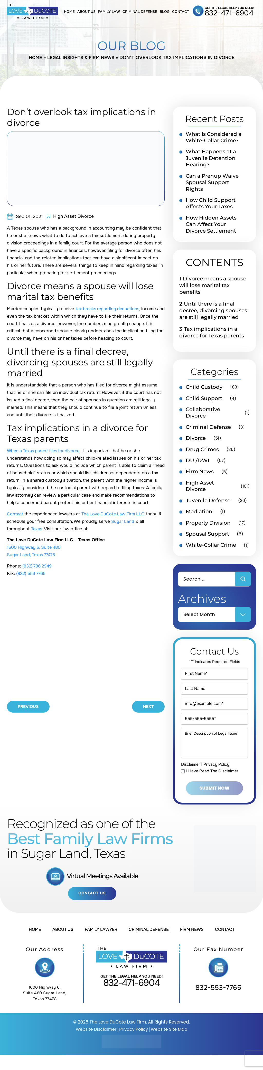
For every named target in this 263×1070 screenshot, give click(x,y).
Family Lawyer (99, 944)
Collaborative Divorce (203, 415)
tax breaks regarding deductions (108, 308)
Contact (180, 11)
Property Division (208, 527)
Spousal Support (207, 538)
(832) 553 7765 (32, 573)
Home (69, 11)
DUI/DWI (197, 464)
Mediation (199, 516)
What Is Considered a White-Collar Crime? (213, 137)
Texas (37, 529)
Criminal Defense (140, 11)
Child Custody (204, 389)
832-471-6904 (229, 13)
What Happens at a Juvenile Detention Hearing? (211, 159)
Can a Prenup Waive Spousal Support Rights (212, 183)
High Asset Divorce (74, 216)
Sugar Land (122, 521)
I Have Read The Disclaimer (212, 785)
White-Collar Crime (211, 549)
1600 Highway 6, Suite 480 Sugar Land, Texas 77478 (45, 1008)
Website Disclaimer (95, 1044)
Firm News (200, 475)
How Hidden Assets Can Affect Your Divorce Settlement (211, 226)
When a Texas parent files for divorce (45, 450)
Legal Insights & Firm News (80, 57)
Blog (165, 11)
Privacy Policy (218, 778)
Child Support (204, 400)
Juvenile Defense (208, 504)
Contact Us (92, 908)
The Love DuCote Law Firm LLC (114, 514)
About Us (86, 11)
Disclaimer (191, 778)
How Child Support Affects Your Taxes (211, 204)
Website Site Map (170, 1044)
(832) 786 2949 (38, 566)
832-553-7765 (218, 1003)
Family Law (109, 11)
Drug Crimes (202, 452)
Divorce (196, 441)
